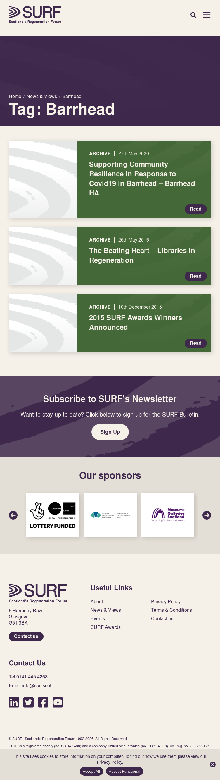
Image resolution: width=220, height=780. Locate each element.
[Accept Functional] (213, 764)
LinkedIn (14, 702)
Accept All (91, 771)
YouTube (58, 702)
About (97, 601)
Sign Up (110, 432)
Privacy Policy (166, 601)
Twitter (28, 702)
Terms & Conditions (171, 610)
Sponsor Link (52, 515)
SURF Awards (106, 627)
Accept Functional (125, 771)
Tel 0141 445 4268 (28, 677)
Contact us (26, 636)
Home (35, 15)
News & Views (106, 610)
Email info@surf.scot (30, 685)
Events (98, 618)
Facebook (43, 702)
